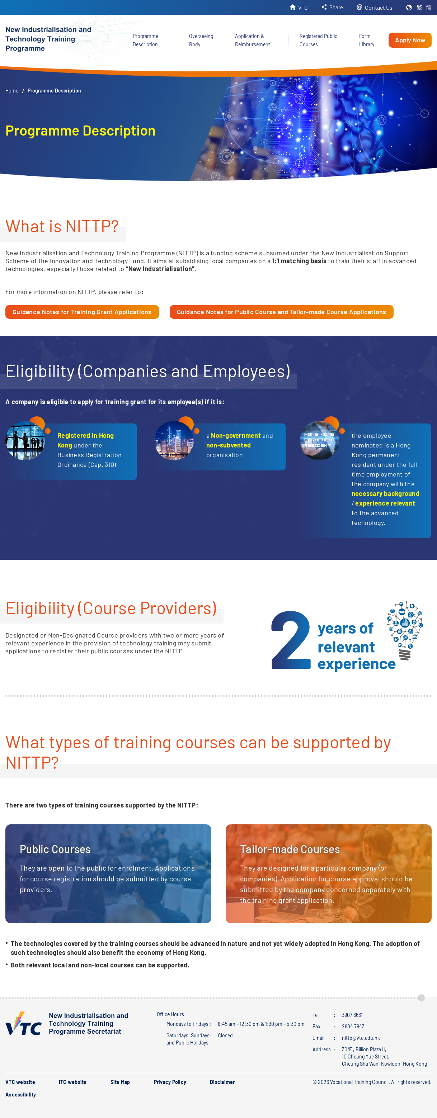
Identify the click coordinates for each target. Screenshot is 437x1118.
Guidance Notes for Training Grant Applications (82, 312)
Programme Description (54, 90)
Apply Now (410, 40)
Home (11, 90)
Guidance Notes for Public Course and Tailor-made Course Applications (281, 312)
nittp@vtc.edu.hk (361, 1038)
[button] (331, 7)
